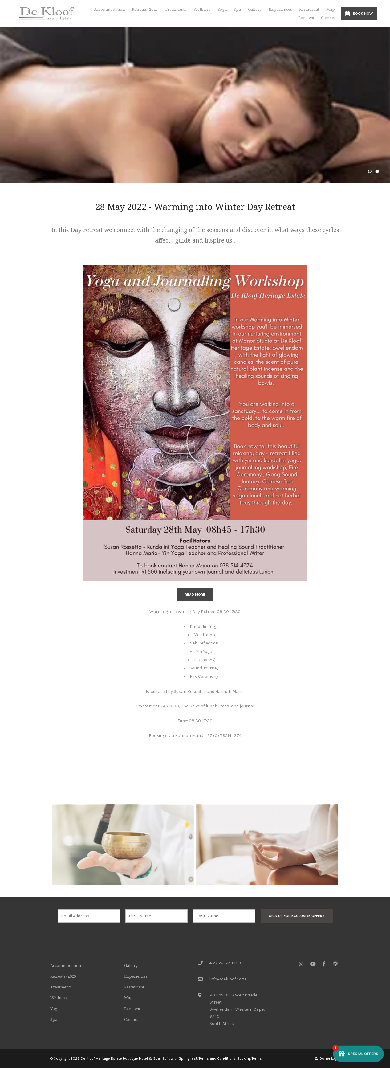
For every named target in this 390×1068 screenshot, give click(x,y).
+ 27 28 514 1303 (225, 963)
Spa (237, 9)
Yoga (222, 9)
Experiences (280, 9)
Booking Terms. (249, 1058)
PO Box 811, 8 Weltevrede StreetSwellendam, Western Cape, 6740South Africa (237, 1009)
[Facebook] (324, 964)
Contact (328, 17)
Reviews (306, 17)
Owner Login (327, 1058)
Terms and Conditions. (217, 1058)
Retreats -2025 (145, 9)
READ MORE (195, 594)
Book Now (359, 13)
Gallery (255, 9)
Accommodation (109, 9)
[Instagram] (301, 964)
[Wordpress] (335, 964)
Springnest (188, 1058)
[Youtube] (312, 964)
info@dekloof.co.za (228, 979)
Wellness (201, 9)
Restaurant (309, 9)
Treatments (175, 9)
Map (330, 9)
